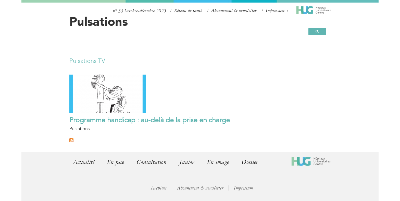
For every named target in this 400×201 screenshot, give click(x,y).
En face (115, 162)
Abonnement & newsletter (234, 10)
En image (218, 162)
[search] (259, 31)
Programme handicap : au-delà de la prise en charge (149, 120)
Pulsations (98, 21)
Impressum (275, 10)
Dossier (250, 162)
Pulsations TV (87, 60)
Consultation (152, 162)
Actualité (83, 162)
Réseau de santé (188, 10)
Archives (159, 188)
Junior (186, 162)
